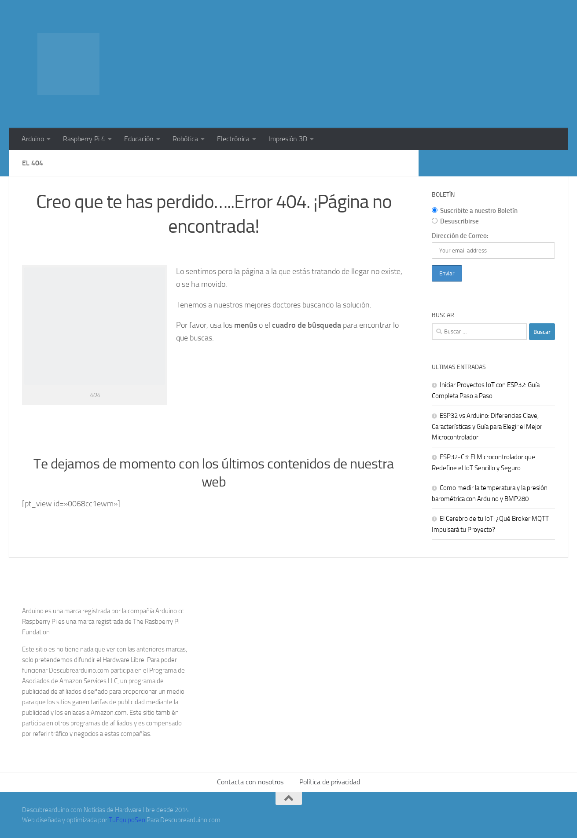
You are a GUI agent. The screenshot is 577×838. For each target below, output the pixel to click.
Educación (139, 139)
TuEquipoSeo (127, 820)
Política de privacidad (329, 782)
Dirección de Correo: (460, 236)
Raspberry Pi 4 (84, 139)
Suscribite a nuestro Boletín (475, 211)
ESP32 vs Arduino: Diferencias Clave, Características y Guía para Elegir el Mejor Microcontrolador (487, 426)
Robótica (185, 139)
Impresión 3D (287, 139)
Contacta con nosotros (250, 782)
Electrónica (233, 139)
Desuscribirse (455, 221)
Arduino (33, 139)
